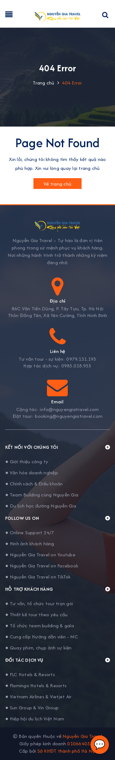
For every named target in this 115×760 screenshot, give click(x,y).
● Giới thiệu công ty (26, 461)
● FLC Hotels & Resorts (30, 674)
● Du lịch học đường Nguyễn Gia (40, 505)
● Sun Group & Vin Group (32, 707)
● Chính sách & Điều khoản (34, 483)
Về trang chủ (57, 183)
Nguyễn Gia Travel (82, 736)
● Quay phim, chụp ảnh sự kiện (38, 647)
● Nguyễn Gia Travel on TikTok (38, 576)
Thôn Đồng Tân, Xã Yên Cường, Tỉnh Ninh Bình (57, 315)
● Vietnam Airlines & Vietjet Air (38, 696)
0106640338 (81, 743)
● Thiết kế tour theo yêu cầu (36, 614)
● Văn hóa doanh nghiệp (31, 472)
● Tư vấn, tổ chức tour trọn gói (39, 603)
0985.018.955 (76, 365)
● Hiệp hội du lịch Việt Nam (34, 718)
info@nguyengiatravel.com (69, 409)
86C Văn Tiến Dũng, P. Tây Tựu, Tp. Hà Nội (57, 308)
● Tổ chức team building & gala (39, 625)
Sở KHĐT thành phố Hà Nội (66, 750)
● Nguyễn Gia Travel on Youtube (40, 554)
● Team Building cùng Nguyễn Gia (41, 494)
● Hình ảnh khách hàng (29, 543)
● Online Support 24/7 (29, 532)
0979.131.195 (81, 359)
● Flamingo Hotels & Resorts (36, 685)
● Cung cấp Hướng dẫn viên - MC (41, 636)
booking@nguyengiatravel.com (68, 416)
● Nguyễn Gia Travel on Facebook (41, 565)
